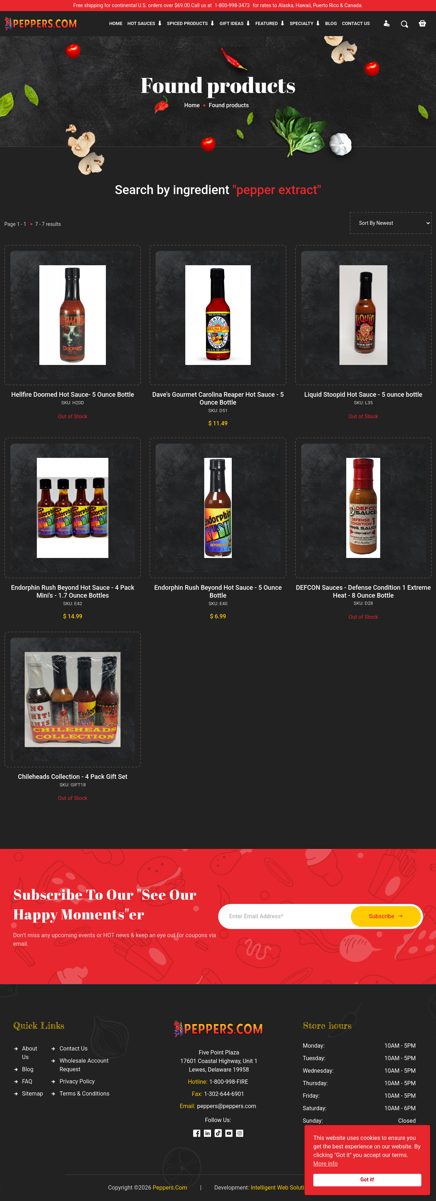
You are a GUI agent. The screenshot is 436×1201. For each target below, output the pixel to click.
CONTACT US (356, 23)
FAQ (27, 1081)
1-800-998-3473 (232, 5)
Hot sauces (141, 23)
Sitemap (32, 1093)
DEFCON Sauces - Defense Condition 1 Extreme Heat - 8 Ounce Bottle (363, 591)
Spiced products (187, 23)
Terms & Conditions (84, 1093)
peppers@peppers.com (226, 1106)
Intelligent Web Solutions (282, 1187)
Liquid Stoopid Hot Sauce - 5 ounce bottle (363, 394)
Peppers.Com (170, 1187)
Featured (266, 23)
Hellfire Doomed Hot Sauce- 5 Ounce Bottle (73, 394)
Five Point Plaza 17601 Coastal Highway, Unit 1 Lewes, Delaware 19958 (219, 1061)
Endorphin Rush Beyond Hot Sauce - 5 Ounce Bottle (218, 591)
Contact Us (73, 1048)
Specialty (301, 23)
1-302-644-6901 (224, 1094)
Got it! (367, 1180)
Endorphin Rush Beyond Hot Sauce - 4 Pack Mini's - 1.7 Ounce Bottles (72, 591)
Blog (331, 23)
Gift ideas (232, 23)
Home (115, 23)
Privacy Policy (77, 1081)
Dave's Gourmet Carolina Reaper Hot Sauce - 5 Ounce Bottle (218, 398)
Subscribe (383, 916)
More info (325, 1163)
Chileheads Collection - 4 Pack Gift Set (73, 776)
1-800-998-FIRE (228, 1081)
